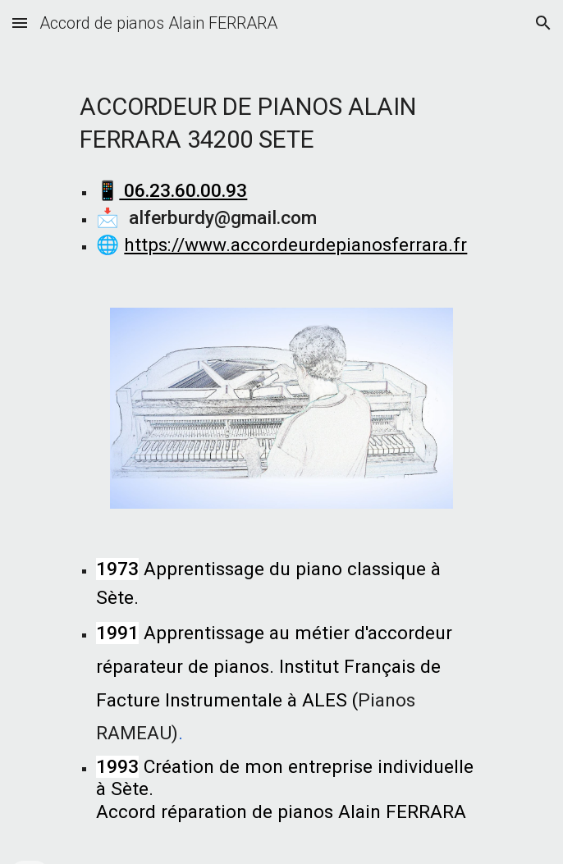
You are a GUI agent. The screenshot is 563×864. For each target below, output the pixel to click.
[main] (281, 117)
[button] (19, 22)
